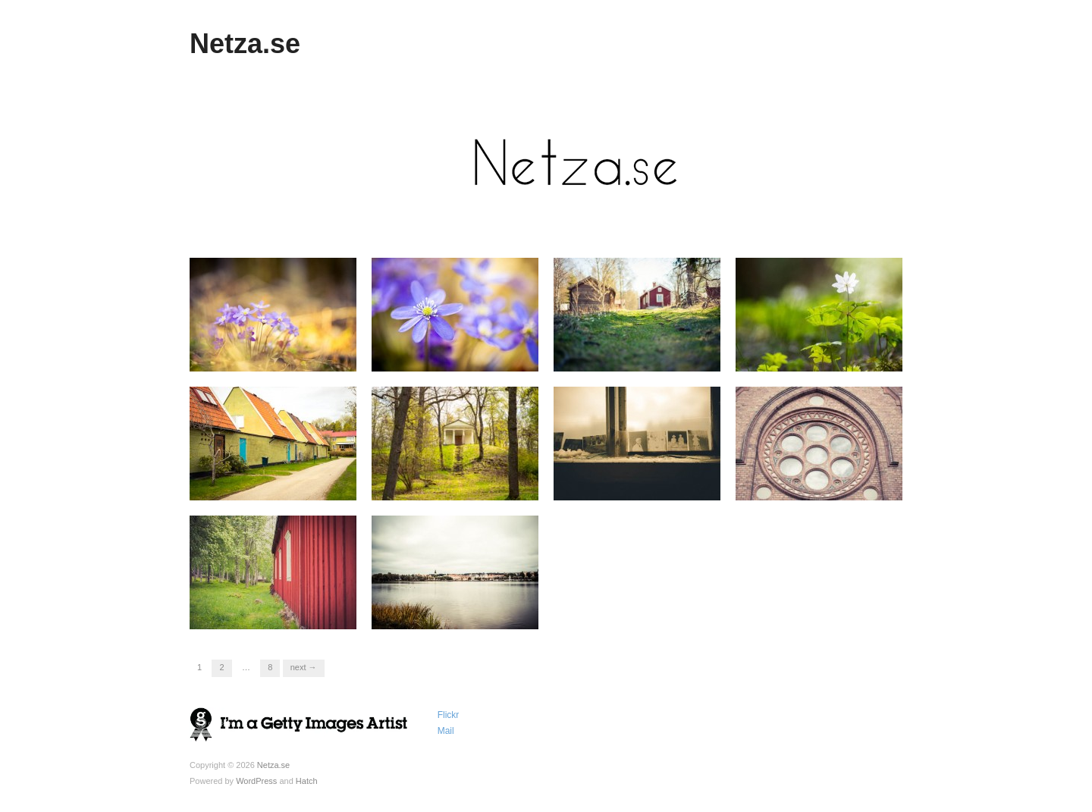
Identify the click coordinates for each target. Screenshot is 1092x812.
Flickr (449, 715)
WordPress (256, 780)
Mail (446, 731)
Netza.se (245, 43)
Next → (303, 667)
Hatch (307, 780)
